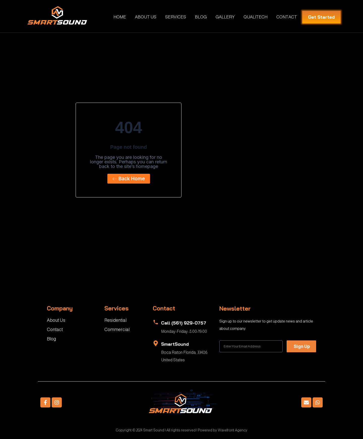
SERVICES (175, 17)
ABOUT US (145, 17)
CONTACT (286, 17)
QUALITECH (255, 17)
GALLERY (225, 17)
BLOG (201, 17)
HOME (119, 17)
